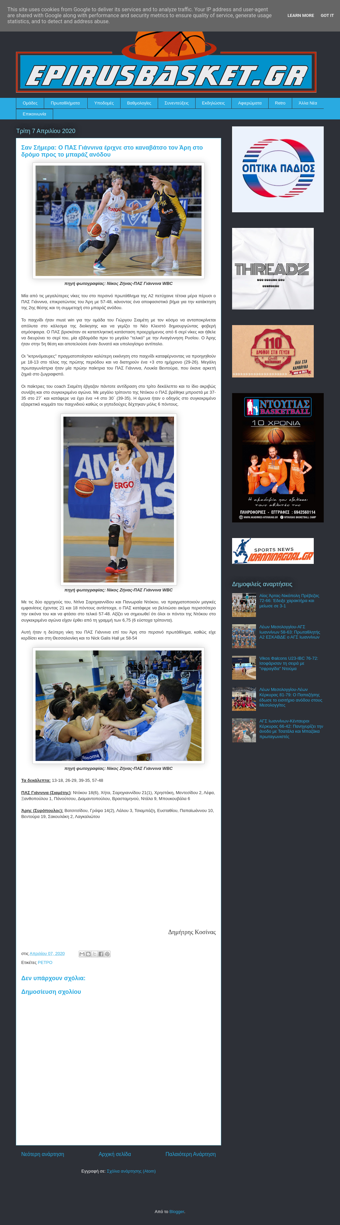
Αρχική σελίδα (115, 1154)
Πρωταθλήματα (65, 103)
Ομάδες (30, 103)
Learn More (301, 15)
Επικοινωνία (34, 113)
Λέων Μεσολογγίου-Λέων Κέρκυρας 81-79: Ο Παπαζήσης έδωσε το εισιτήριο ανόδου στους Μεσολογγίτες (290, 697)
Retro (280, 103)
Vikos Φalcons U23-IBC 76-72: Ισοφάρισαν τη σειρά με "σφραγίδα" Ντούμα (288, 663)
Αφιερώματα (250, 103)
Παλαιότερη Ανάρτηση (190, 1154)
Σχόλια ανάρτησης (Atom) (131, 1171)
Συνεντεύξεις (177, 103)
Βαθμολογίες (139, 103)
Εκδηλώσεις (213, 103)
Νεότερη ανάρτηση (42, 1154)
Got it (327, 15)
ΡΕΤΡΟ (45, 962)
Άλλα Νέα (308, 103)
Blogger (176, 1211)
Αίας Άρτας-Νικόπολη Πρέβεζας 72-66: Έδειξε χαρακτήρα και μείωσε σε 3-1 (289, 600)
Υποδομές (104, 103)
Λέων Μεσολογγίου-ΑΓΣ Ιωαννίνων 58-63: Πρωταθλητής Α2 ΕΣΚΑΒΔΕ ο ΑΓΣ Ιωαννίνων (289, 632)
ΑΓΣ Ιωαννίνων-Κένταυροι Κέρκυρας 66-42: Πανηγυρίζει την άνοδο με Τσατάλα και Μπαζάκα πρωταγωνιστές (291, 728)
